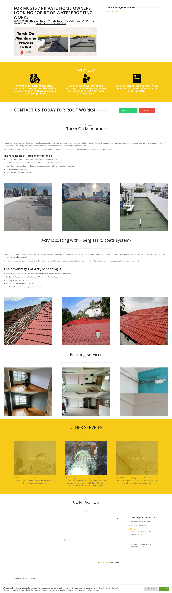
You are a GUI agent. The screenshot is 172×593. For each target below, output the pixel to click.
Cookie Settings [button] (151, 589)
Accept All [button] (164, 589)
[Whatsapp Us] (128, 111)
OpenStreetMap (104, 562)
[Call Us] (147, 111)
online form (117, 11)
